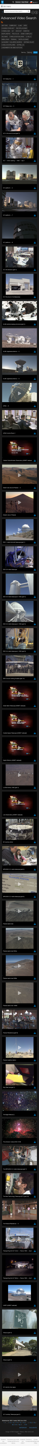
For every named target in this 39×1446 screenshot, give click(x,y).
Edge (7, 505)
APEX (25, 25)
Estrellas (20, 45)
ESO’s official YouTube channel (14, 437)
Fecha (35, 52)
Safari (7, 509)
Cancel (17, 559)
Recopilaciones (21, 28)
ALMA (20, 25)
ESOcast (19, 31)
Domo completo (26, 34)
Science (18, 2)
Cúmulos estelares (8, 45)
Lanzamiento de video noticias (12, 47)
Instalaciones (23, 39)
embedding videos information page (12, 448)
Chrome (8, 503)
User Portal (25, 2)
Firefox (8, 507)
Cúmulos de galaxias (16, 36)
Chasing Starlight (8, 28)
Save (6, 559)
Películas (15, 34)
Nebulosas (5, 39)
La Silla (28, 36)
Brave (8, 501)
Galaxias (5, 36)
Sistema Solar (29, 42)
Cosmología (6, 31)
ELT (13, 31)
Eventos (26, 31)
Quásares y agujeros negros (12, 42)
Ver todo (5, 25)
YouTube (4, 435)
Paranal (14, 39)
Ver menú (6, 6)
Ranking (29, 52)
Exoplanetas (6, 34)
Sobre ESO (12, 25)
